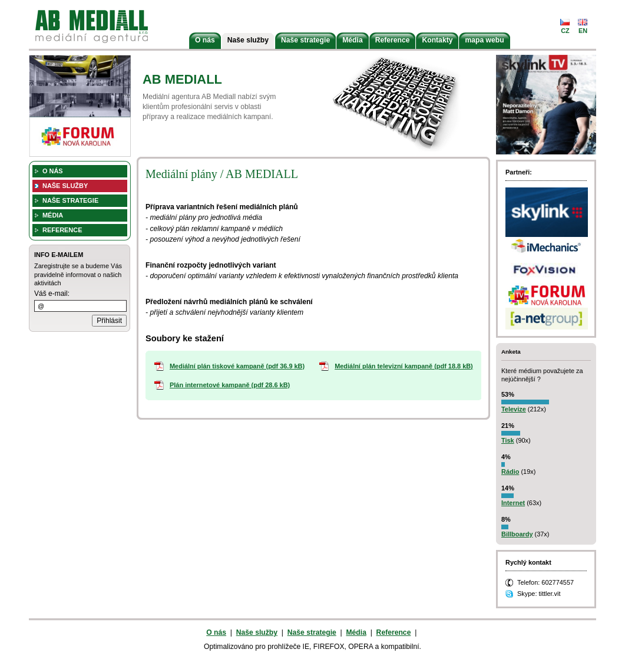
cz (565, 30)
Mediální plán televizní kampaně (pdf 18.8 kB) (404, 366)
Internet (513, 502)
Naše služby (248, 40)
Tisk (507, 440)
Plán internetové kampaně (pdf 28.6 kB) (230, 384)
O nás (205, 40)
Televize (513, 409)
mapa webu (484, 40)
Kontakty (437, 40)
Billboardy (517, 534)
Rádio (510, 471)
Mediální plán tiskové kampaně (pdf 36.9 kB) (237, 366)
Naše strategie (305, 40)
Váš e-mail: (52, 293)
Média (352, 40)
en (582, 30)
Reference (392, 40)
